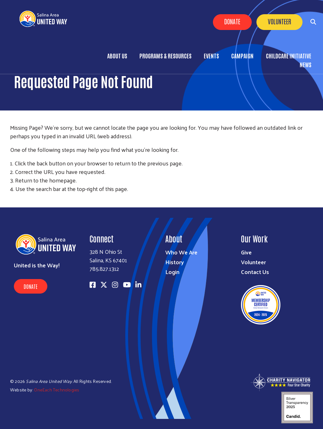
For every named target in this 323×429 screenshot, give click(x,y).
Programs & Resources (165, 55)
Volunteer (279, 21)
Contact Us (255, 272)
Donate (232, 21)
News (305, 64)
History (174, 262)
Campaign (242, 55)
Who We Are (181, 252)
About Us (117, 55)
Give (246, 252)
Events (211, 55)
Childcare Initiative (288, 55)
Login (172, 272)
